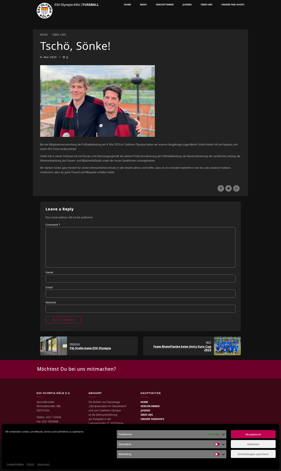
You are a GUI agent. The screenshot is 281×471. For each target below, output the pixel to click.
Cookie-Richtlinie (15, 464)
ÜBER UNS (146, 414)
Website (51, 302)
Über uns (206, 4)
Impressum (43, 464)
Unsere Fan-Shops (232, 4)
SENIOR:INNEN (149, 406)
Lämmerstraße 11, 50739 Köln (106, 423)
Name (49, 272)
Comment (53, 224)
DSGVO (30, 464)
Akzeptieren (253, 434)
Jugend (187, 4)
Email (49, 287)
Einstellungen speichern (253, 454)
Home (127, 4)
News (143, 4)
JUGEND (145, 410)
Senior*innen (165, 4)
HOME (144, 402)
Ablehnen (253, 444)
